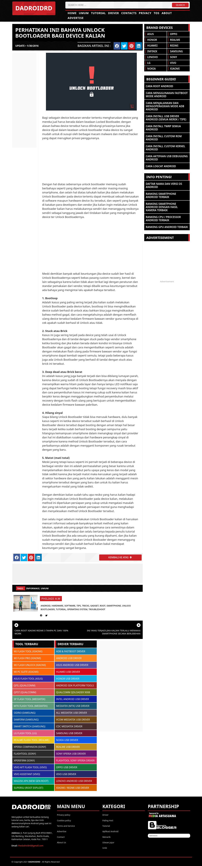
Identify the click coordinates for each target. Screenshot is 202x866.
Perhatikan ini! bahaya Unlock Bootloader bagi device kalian (60, 32)
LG (148, 63)
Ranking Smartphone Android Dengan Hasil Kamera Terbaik (162, 207)
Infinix (152, 51)
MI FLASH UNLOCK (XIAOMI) (30, 665)
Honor (152, 40)
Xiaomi (175, 68)
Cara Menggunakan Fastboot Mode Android (167, 94)
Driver (113, 13)
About (167, 13)
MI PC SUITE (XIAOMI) (26, 671)
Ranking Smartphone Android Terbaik (161, 195)
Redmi (174, 45)
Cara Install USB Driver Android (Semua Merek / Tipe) (166, 117)
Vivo (173, 63)
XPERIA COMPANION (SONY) (30, 747)
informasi (33, 588)
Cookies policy (64, 820)
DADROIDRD (33, 8)
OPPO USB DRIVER (66, 767)
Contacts (128, 13)
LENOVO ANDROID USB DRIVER (74, 781)
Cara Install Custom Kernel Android (165, 147)
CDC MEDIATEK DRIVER (69, 726)
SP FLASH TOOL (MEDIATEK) (29, 699)
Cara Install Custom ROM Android (164, 137)
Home (72, 13)
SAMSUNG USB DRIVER (69, 733)
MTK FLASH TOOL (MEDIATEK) (30, 706)
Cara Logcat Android (161, 166)
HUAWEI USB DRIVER (68, 671)
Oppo (173, 34)
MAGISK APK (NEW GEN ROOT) (31, 781)
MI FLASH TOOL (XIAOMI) (28, 651)
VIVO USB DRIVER (66, 774)
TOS (156, 13)
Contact (61, 836)
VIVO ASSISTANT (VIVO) (27, 774)
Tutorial (98, 13)
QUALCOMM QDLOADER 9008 (73, 692)
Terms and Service (66, 825)
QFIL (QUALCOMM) (24, 685)
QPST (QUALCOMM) (25, 692)
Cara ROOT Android (159, 86)
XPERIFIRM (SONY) (24, 760)
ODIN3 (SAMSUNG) (24, 712)
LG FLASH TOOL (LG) (25, 733)
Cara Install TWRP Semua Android (163, 127)
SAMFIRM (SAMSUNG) (26, 719)
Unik (104, 847)
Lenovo (152, 57)
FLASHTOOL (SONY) (25, 753)
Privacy (145, 13)
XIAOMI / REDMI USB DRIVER (72, 787)
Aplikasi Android (110, 831)
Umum (84, 13)
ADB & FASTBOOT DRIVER (70, 651)
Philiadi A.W (50, 598)
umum (45, 588)
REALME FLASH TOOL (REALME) (31, 740)
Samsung (176, 51)
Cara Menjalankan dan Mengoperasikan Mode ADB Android (165, 106)
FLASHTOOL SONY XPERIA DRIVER (75, 760)
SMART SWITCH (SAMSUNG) (29, 726)
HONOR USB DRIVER (67, 678)
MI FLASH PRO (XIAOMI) (27, 658)
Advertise (76, 18)
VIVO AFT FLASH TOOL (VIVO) (30, 767)
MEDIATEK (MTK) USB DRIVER (72, 706)
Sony (173, 57)
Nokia (151, 68)
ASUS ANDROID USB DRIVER (72, 665)
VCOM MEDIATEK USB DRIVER (73, 719)
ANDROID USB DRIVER (69, 658)
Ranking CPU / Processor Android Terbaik (163, 218)
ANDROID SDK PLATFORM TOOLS (75, 685)
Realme (175, 40)
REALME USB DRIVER (68, 747)
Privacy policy (63, 814)
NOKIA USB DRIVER (67, 740)
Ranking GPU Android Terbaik (167, 227)
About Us (61, 842)
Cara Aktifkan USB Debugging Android (167, 157)
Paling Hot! (107, 820)
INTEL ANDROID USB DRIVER (72, 699)
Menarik (106, 836)
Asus (150, 34)
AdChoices (153, 836)
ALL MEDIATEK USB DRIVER (71, 712)
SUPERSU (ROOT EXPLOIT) (28, 787)
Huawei (152, 45)
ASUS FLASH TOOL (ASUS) (28, 678)
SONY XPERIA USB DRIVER (71, 753)
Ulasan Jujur (108, 842)
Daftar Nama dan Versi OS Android (164, 185)
